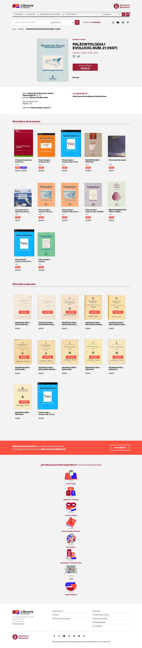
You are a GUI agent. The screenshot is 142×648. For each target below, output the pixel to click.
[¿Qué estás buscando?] (30, 22)
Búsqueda (92, 22)
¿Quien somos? (58, 611)
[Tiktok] (84, 636)
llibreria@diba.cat (18, 624)
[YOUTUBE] (118, 22)
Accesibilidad (97, 626)
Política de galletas (99, 622)
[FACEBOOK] (128, 22)
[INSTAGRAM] (123, 22)
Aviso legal (96, 611)
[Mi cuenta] (123, 14)
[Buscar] (77, 22)
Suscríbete (120, 447)
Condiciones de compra (101, 615)
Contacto (56, 615)
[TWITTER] (113, 22)
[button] (128, 14)
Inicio (14, 29)
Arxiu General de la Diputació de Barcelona (90, 96)
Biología (76, 77)
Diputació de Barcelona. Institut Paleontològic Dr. (38, 94)
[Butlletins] (79, 636)
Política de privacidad (100, 619)
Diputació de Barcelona (39, 97)
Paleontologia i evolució (40, 108)
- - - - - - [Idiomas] (112, 14)
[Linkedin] (74, 636)
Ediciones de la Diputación (62, 619)
